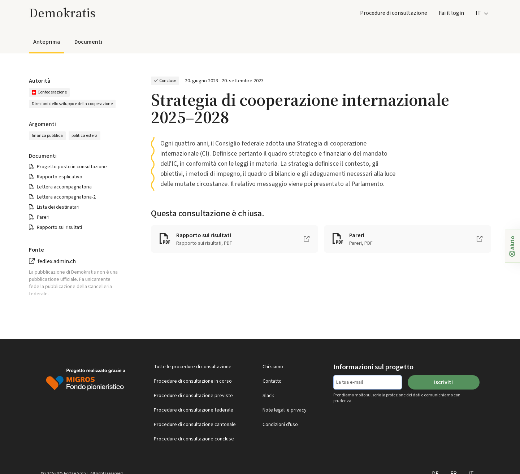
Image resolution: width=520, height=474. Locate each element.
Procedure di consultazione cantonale (195, 424)
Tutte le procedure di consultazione (192, 366)
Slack (268, 395)
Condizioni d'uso (280, 424)
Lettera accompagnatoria (64, 187)
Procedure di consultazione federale (193, 410)
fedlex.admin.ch (57, 261)
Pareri (43, 217)
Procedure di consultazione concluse (194, 439)
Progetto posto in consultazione (72, 166)
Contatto (272, 381)
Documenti (88, 42)
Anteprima (46, 42)
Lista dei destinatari (58, 207)
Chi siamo (273, 366)
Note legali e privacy (285, 410)
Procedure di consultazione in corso (193, 381)
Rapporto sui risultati (59, 227)
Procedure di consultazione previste (193, 395)
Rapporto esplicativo (59, 177)
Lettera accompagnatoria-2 (66, 197)
